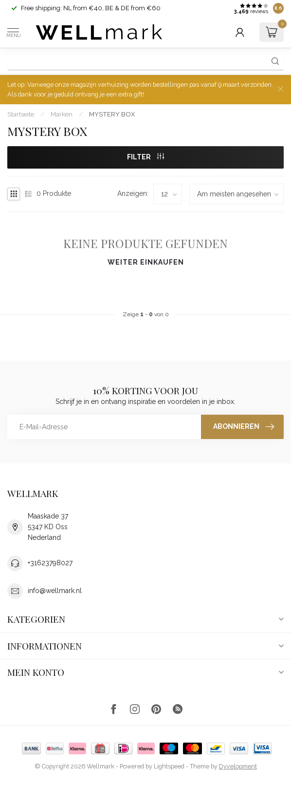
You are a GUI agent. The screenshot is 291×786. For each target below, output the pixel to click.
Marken (62, 114)
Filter (145, 157)
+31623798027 (50, 563)
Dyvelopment (238, 766)
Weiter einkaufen (146, 262)
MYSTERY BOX (112, 114)
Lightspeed (169, 766)
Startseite (20, 114)
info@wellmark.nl (55, 590)
